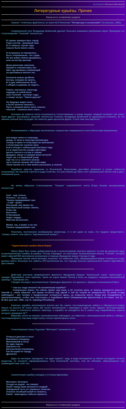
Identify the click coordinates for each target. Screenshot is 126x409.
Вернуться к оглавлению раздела (63, 17)
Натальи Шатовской (115, 4)
